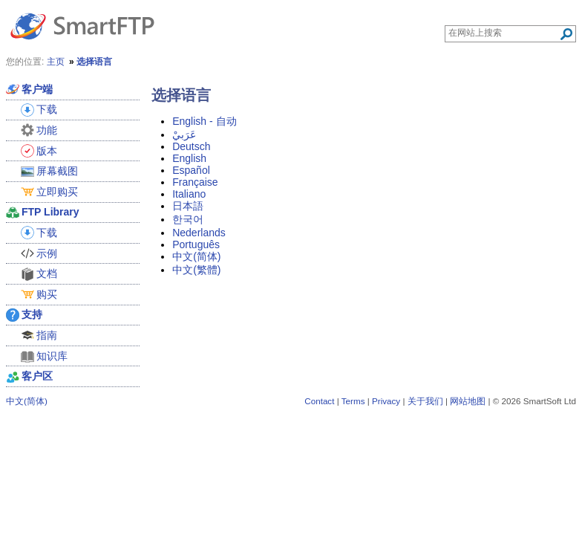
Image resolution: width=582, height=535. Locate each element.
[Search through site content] (503, 32)
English (189, 158)
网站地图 (467, 401)
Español (191, 170)
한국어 (187, 219)
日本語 (187, 206)
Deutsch (191, 146)
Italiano (189, 194)
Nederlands (199, 233)
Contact (319, 401)
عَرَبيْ (184, 134)
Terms (353, 401)
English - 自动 (204, 121)
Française (195, 182)
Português (196, 244)
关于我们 (425, 401)
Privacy (386, 401)
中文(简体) (196, 256)
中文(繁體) (196, 270)
